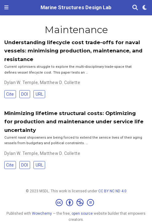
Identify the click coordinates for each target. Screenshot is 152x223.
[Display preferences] (145, 7)
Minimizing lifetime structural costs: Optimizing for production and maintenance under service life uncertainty (73, 121)
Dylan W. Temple (21, 82)
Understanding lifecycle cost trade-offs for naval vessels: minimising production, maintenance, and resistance (73, 50)
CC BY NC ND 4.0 (112, 191)
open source (82, 213)
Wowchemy (42, 213)
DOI (24, 94)
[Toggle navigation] (6, 7)
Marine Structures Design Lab (76, 7)
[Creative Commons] (76, 203)
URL (39, 94)
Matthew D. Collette (60, 82)
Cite (10, 94)
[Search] (135, 7)
